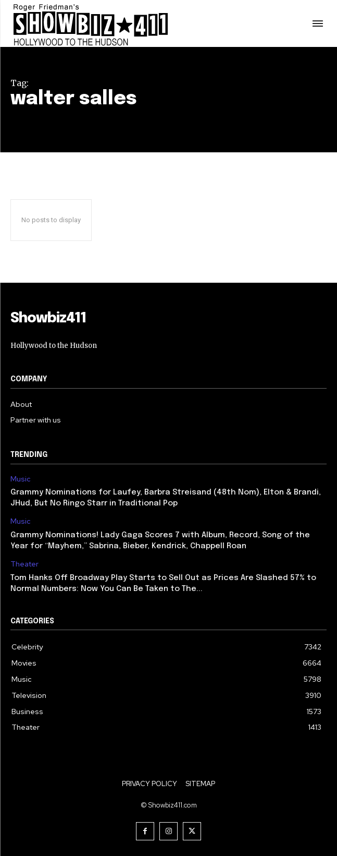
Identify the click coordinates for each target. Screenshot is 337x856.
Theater (24, 564)
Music (20, 479)
